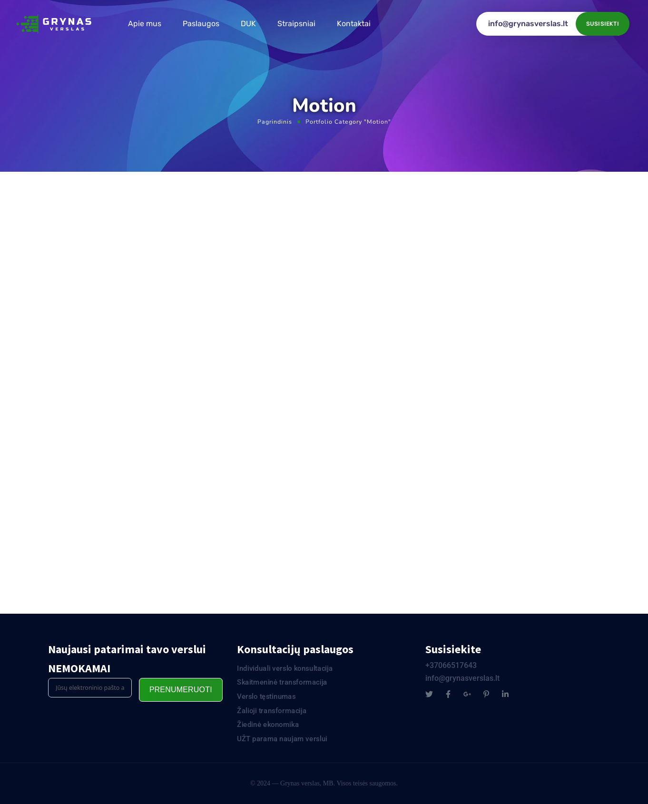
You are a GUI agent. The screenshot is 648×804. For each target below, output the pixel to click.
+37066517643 (451, 665)
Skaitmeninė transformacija (282, 682)
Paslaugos (201, 23)
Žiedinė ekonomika (268, 724)
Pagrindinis (274, 122)
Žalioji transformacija (271, 710)
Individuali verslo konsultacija (285, 668)
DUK (248, 23)
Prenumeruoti (180, 690)
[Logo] (54, 23)
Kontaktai (354, 23)
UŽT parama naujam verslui (282, 739)
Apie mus (144, 23)
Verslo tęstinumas (266, 696)
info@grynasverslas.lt (528, 23)
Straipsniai (296, 23)
